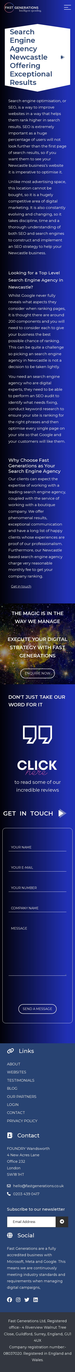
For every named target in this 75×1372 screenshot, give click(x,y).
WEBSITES (16, 1072)
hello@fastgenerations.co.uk (38, 1186)
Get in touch (21, 586)
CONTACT (16, 1113)
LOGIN (13, 1104)
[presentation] (39, 996)
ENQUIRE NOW (37, 673)
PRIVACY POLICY (22, 1121)
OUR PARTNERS (21, 1096)
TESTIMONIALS (20, 1080)
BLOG (12, 1088)
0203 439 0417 (26, 1194)
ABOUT (13, 1064)
